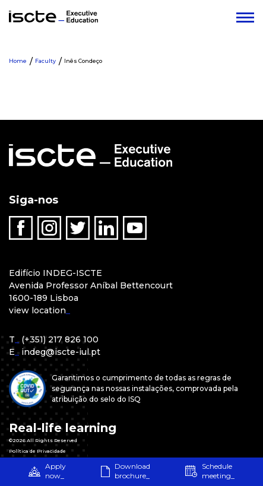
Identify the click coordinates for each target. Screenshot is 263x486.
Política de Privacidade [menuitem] (37, 451)
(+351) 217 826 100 (60, 339)
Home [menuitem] (18, 61)
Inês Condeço (83, 61)
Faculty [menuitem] (45, 61)
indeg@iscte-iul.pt (60, 352)
